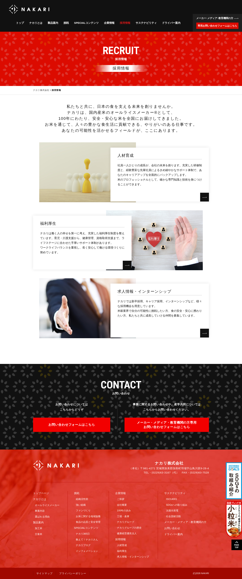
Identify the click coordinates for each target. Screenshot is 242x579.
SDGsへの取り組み (176, 504)
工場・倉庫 (123, 516)
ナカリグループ (125, 522)
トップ (20, 22)
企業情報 (109, 22)
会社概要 (122, 504)
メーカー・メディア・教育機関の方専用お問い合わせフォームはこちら (167, 425)
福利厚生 (122, 551)
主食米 (38, 534)
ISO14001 (171, 499)
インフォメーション (87, 551)
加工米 (38, 528)
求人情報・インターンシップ (133, 556)
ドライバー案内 (171, 22)
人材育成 (122, 545)
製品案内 (53, 22)
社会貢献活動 (173, 516)
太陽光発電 (172, 510)
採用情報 (125, 22)
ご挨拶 (120, 499)
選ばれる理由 (42, 516)
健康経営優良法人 (127, 533)
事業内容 (40, 510)
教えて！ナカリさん (87, 539)
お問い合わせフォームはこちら (71, 424)
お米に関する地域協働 (88, 516)
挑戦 (66, 22)
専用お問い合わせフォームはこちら (217, 25)
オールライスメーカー (47, 505)
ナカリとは (35, 22)
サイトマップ (44, 573)
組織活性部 (82, 499)
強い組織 (81, 504)
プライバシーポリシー (72, 573)
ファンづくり (83, 510)
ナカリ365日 (83, 533)
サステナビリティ (146, 22)
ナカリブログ (83, 545)
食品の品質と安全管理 (88, 522)
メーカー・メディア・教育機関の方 (185, 522)
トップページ (41, 493)
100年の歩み (124, 510)
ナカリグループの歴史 (129, 527)
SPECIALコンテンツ (86, 22)
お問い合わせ (172, 528)
